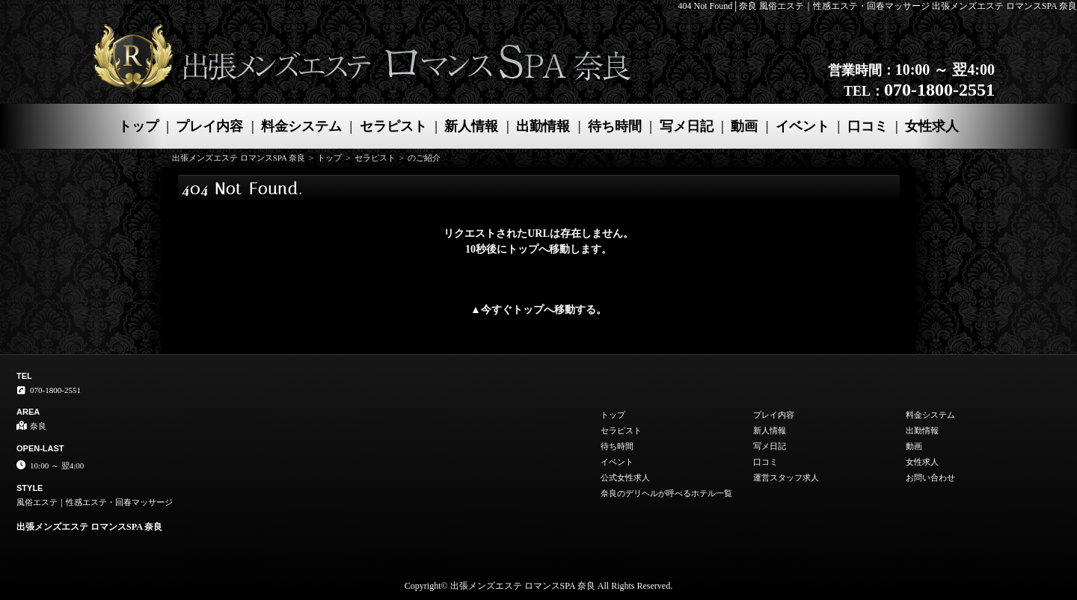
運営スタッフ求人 (786, 477)
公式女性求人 (625, 477)
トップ (138, 126)
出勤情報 (543, 126)
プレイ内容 (209, 126)
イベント (802, 126)
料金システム (301, 126)
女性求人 (932, 126)
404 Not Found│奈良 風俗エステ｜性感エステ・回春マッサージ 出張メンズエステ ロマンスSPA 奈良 (877, 6)
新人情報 (471, 126)
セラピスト (393, 126)
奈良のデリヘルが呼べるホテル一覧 (666, 493)
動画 (744, 126)
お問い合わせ (930, 477)
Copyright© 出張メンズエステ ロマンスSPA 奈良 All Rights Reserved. (538, 586)
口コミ (867, 126)
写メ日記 (687, 126)
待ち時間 (615, 126)
